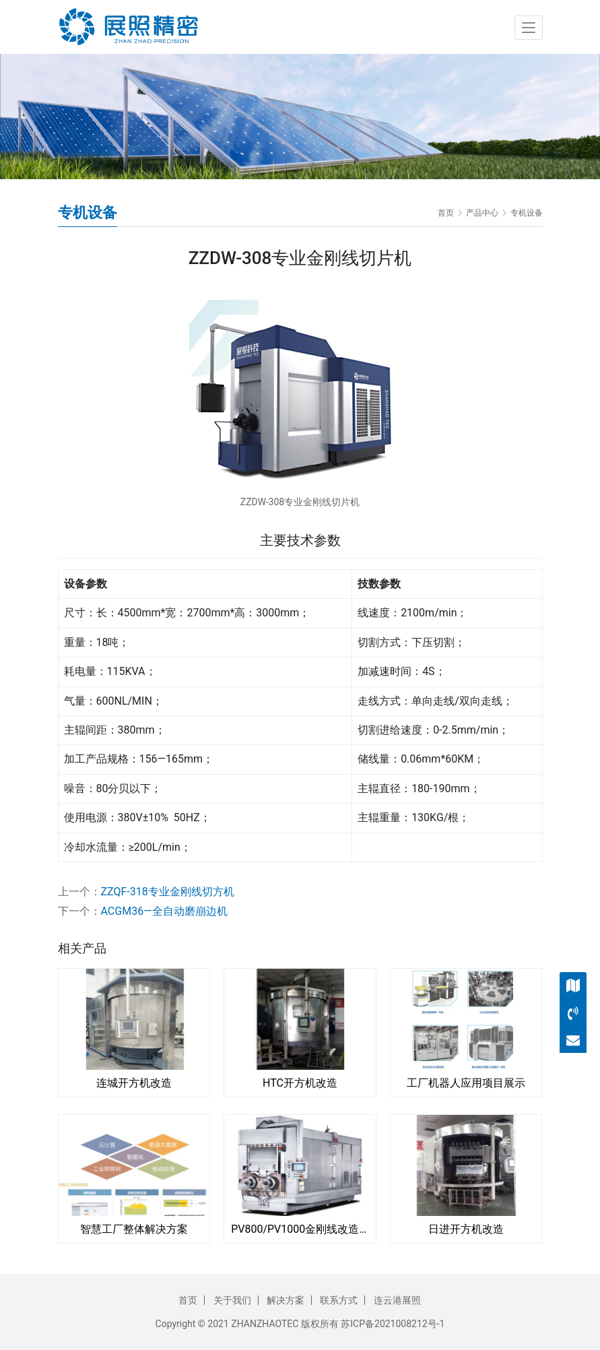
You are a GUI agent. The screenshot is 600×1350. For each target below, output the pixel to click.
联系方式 (339, 1300)
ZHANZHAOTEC (264, 1323)
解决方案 (285, 1300)
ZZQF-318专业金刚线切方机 (167, 891)
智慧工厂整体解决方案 (134, 1229)
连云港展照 (397, 1300)
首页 (446, 213)
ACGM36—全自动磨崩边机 (164, 911)
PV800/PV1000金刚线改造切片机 (300, 1229)
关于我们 (232, 1300)
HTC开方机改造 (300, 1082)
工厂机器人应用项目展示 (466, 1082)
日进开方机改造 (466, 1229)
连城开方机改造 (134, 1082)
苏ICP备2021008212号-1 (392, 1323)
